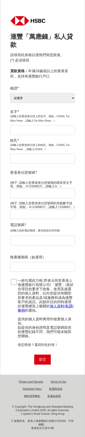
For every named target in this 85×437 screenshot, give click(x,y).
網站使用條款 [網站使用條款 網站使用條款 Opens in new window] (32, 396)
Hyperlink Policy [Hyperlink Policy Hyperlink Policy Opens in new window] (32, 388)
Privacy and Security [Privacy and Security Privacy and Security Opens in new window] (31, 381)
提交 (42, 359)
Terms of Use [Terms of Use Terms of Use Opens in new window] (58, 381)
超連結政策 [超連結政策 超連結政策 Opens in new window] (54, 396)
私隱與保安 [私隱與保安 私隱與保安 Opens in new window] (55, 388)
